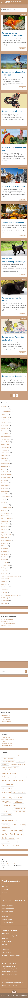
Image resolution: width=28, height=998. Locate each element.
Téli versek (3, 589)
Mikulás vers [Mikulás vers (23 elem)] (6, 792)
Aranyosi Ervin (4, 414)
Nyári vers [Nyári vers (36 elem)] (6, 802)
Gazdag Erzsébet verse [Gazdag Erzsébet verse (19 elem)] (18, 764)
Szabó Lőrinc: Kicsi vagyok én (9, 968)
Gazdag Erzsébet (5, 463)
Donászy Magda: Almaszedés (9, 974)
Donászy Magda (5, 442)
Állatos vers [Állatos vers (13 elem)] (19, 838)
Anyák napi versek (6, 411)
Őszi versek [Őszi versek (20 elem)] (15, 845)
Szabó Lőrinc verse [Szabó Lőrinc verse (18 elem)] (19, 811)
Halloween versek (5, 477)
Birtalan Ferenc (5, 425)
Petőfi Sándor (4, 562)
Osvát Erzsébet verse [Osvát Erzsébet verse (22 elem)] (9, 805)
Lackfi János (4, 510)
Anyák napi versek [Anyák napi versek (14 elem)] (6, 756)
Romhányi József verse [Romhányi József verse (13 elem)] (6, 811)
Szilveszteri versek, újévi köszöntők (10, 576)
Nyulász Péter (4, 548)
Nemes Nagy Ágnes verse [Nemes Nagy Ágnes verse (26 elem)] (12, 798)
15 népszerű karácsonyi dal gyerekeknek (12, 982)
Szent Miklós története (7, 621)
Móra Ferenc (4, 529)
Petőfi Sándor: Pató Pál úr (8, 977)
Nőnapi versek (4, 543)
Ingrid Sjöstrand (5, 485)
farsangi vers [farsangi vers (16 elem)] (5, 764)
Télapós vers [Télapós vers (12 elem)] (18, 820)
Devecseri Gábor (5, 436)
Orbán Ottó (4, 551)
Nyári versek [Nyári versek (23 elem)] (18, 802)
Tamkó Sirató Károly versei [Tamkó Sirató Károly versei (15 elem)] (8, 817)
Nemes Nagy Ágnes (6, 540)
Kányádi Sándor (5, 494)
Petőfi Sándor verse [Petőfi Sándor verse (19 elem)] (19, 808)
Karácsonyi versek (23, 168)
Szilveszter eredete (6, 625)
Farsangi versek (5, 452)
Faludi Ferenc (4, 450)
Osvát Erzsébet (5, 557)
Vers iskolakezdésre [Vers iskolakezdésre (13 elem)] (6, 827)
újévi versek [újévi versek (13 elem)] (14, 841)
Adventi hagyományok (7, 905)
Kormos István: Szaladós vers (14, 376)
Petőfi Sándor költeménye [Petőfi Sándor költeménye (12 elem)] (6, 808)
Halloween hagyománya (7, 908)
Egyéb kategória (5, 447)
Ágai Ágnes (4, 406)
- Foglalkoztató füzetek (7, 745)
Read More (22, 48)
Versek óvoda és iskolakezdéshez (10, 595)
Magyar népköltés (5, 513)
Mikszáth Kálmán (5, 524)
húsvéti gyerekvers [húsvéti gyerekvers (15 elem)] (6, 767)
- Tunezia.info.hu (5, 717)
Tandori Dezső (4, 581)
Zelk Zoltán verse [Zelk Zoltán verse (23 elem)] (8, 838)
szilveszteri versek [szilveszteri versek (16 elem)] (6, 814)
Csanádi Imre (4, 428)
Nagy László (4, 537)
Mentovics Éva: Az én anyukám (9, 979)
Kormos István (24, 14)
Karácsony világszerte (7, 914)
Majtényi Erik (4, 515)
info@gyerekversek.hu (11, 863)
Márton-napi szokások (7, 922)
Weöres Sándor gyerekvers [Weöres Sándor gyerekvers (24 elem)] (12, 830)
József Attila (4, 488)
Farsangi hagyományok (7, 619)
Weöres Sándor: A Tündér (8, 966)
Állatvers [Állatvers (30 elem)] (5, 842)
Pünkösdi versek (5, 565)
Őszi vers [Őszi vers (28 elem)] (5, 845)
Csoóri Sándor (4, 431)
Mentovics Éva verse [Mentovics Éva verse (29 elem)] (10, 789)
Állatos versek (24, 129)
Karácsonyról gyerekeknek (8, 623)
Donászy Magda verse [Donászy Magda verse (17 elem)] (8, 761)
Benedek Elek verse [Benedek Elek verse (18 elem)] (18, 756)
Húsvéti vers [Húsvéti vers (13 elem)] (15, 767)
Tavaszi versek (5, 587)
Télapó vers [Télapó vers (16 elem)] (5, 824)
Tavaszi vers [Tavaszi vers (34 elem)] (7, 820)
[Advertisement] (14, 646)
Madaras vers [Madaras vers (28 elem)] (7, 785)
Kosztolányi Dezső (6, 507)
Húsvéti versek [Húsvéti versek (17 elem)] (6, 770)
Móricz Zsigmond (5, 532)
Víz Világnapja (4, 598)
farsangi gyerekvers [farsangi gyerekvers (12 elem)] (20, 761)
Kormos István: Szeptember (13, 223)
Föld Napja (3, 458)
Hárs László (4, 480)
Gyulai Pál (3, 469)
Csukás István (4, 433)
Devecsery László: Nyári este (9, 985)
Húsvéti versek (5, 483)
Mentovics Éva (5, 521)
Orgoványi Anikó (5, 554)
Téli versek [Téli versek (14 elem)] (22, 824)
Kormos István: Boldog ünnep (14, 186)
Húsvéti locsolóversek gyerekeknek (10, 936)
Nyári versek (4, 546)
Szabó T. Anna (4, 573)
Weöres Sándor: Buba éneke (9, 971)
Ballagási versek (5, 417)
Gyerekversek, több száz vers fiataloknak (13, 2)
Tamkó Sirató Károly (6, 578)
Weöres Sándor (5, 600)
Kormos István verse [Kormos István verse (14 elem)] (21, 777)
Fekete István (4, 455)
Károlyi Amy (4, 499)
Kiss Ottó (3, 502)
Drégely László (5, 444)
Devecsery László (5, 439)
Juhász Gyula (4, 491)
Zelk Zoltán (4, 603)
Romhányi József (5, 568)
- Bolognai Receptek (6, 721)
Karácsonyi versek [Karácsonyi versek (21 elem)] (8, 777)
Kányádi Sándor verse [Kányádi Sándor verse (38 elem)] (12, 780)
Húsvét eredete (5, 916)
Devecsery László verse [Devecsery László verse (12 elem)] (21, 758)
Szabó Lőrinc (4, 570)
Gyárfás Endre (4, 466)
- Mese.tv (3, 741)
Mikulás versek (5, 526)
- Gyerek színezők (5, 737)
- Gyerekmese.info (6, 715)
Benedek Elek (4, 422)
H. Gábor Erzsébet (6, 474)
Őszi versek (4, 559)
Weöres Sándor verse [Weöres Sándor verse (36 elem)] (12, 834)
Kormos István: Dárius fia (12, 111)
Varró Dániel (4, 592)
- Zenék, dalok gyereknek (7, 739)
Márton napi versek (6, 518)
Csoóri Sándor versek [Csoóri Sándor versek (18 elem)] (8, 758)
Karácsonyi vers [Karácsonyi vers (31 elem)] (9, 773)
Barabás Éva (4, 420)
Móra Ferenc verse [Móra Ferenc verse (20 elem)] (19, 792)
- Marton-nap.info (5, 719)
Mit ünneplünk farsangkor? (8, 903)
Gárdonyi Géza (5, 461)
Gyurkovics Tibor (5, 472)
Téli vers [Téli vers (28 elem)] (13, 824)
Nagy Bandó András (6, 535)
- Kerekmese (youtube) (7, 743)
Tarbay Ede (4, 584)
